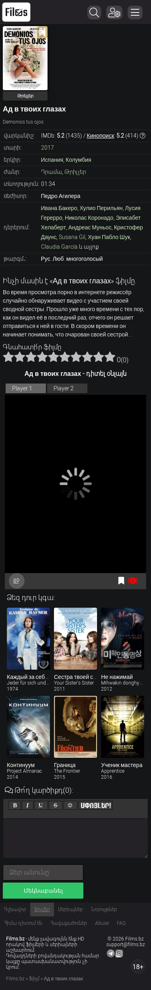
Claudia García (59, 246)
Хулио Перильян (101, 208)
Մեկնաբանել (43, 890)
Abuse (102, 923)
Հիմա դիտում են (23, 923)
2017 (47, 147)
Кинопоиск (100, 135)
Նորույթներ (104, 909)
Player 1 (22, 388)
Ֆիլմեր (42, 909)
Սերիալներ (70, 909)
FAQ (121, 923)
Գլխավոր (15, 909)
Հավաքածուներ (68, 923)
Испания (52, 160)
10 (110, 356)
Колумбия (78, 160)
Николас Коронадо (89, 217)
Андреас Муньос (90, 227)
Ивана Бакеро (59, 208)
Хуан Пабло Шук (109, 237)
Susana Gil (72, 237)
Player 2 (64, 388)
